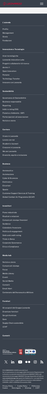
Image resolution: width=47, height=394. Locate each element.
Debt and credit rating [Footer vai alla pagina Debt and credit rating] (12, 235)
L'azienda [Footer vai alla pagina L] (7, 22)
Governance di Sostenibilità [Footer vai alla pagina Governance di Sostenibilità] (14, 98)
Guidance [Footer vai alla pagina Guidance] (7, 224)
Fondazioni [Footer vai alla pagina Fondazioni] (7, 41)
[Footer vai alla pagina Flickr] (27, 362)
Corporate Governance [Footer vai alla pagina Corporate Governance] (12, 243)
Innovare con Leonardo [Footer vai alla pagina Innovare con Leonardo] (12, 82)
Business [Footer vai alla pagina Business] (6, 164)
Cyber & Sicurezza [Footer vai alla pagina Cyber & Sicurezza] (10, 178)
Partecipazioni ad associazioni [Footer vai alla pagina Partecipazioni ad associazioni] (15, 117)
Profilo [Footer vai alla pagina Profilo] (5, 29)
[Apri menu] (41, 4)
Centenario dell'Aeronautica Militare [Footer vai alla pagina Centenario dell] (18, 292)
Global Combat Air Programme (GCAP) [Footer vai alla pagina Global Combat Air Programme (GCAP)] (19, 197)
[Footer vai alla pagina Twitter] (5, 362)
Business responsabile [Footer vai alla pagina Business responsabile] (12, 102)
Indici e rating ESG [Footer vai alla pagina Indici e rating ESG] (10, 109)
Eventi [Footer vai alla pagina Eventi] (5, 277)
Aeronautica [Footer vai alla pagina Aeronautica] (8, 171)
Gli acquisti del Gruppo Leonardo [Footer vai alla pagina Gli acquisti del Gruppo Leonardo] (16, 308)
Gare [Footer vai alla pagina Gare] (5, 319)
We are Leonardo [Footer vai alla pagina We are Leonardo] (10, 151)
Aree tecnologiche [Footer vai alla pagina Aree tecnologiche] (10, 56)
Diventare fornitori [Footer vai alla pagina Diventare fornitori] (10, 312)
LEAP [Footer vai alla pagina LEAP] (5, 327)
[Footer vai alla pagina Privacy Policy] (8, 386)
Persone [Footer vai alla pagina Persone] (6, 75)
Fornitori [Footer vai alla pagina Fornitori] (6, 301)
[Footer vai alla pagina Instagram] (35, 362)
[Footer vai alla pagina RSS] (42, 362)
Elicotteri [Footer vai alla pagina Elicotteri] (7, 186)
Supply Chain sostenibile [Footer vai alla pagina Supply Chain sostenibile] (13, 323)
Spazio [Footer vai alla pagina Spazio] (5, 190)
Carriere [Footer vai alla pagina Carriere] (6, 130)
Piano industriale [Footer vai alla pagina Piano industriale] (10, 212)
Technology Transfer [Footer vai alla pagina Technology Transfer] (11, 79)
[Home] (12, 3)
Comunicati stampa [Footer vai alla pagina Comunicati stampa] (11, 266)
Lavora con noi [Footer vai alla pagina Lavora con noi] (9, 140)
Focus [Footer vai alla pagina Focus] (5, 270)
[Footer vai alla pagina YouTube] (20, 362)
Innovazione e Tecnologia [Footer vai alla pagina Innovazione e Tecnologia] (13, 49)
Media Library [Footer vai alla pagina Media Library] (8, 273)
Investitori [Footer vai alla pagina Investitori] (7, 206)
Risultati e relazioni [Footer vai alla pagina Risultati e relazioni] (11, 216)
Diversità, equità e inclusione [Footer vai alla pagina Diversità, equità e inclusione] (15, 155)
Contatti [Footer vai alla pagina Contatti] (6, 285)
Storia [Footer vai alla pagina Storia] (5, 37)
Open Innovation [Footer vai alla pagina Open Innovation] (9, 71)
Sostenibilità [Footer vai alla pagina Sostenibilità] (8, 91)
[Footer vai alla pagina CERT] (37, 388)
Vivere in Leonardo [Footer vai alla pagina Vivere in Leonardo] (10, 136)
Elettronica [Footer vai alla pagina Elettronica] (7, 182)
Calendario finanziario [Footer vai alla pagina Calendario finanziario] (12, 228)
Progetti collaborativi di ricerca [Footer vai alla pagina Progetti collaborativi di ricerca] (16, 64)
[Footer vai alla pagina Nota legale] (16, 388)
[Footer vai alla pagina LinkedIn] (13, 362)
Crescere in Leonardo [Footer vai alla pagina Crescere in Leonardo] (11, 147)
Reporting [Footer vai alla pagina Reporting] (7, 106)
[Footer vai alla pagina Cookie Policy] (22, 386)
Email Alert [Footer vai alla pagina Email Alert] (7, 289)
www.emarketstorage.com (11, 378)
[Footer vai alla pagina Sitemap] (28, 388)
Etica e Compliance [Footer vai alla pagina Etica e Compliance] (11, 247)
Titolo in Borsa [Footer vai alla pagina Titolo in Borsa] (9, 239)
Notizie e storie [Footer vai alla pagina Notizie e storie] (9, 121)
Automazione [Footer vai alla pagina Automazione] (8, 174)
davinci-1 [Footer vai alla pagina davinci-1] (6, 67)
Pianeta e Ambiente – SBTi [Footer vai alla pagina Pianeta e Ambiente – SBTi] (13, 113)
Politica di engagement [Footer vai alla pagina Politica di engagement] (12, 231)
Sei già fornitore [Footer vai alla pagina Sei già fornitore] (9, 315)
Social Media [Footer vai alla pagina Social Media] (8, 281)
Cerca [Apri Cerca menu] (36, 4)
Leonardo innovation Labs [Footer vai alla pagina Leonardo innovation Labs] (13, 60)
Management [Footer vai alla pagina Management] (8, 33)
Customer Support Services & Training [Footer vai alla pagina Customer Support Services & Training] (19, 193)
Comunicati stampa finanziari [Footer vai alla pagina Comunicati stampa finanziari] (15, 220)
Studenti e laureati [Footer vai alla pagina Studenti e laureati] (10, 144)
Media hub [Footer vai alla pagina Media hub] (7, 255)
